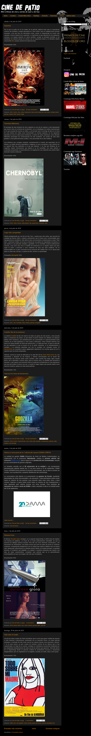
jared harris (35, 223)
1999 (11, 723)
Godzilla (13, 336)
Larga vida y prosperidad (12, 232)
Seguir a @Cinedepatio (70, 53)
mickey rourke (55, 112)
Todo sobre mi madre (11, 635)
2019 (11, 223)
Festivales (45, 15)
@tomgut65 (14, 255)
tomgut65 (37, 322)
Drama (19, 223)
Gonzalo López (15, 539)
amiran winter (17, 625)
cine (19, 112)
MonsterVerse (8, 349)
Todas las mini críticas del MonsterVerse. (16, 373)
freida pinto (28, 112)
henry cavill (34, 112)
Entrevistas (53, 15)
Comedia (18, 322)
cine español (19, 723)
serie (46, 223)
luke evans (47, 112)
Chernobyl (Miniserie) (11, 123)
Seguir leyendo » (8, 520)
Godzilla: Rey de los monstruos (14, 332)
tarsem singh (20, 114)
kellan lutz (41, 112)
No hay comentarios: (32, 109)
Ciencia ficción (22, 441)
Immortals (7, 26)
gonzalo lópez (36, 625)
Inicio (5, 15)
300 (13, 41)
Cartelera (13, 15)
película (6, 114)
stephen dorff (12, 114)
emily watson (25, 223)
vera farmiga (12, 443)
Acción (15, 112)
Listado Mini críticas (25, 15)
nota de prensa (14, 525)
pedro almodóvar (36, 723)
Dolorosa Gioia (9, 535)
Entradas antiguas (53, 728)
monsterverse (45, 441)
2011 (11, 112)
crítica (22, 112)
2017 (11, 322)
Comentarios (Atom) (17, 732)
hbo (30, 223)
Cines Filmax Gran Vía (50, 354)
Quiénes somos (71, 15)
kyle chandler (36, 441)
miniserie (41, 223)
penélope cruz (51, 723)
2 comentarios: (30, 623)
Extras (62, 15)
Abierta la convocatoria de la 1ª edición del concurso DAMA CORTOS (27, 452)
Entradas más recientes (13, 728)
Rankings (36, 15)
